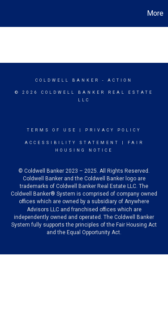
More (155, 13)
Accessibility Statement (72, 142)
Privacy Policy (113, 130)
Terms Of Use (52, 130)
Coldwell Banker (67, 80)
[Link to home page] (8, 13)
